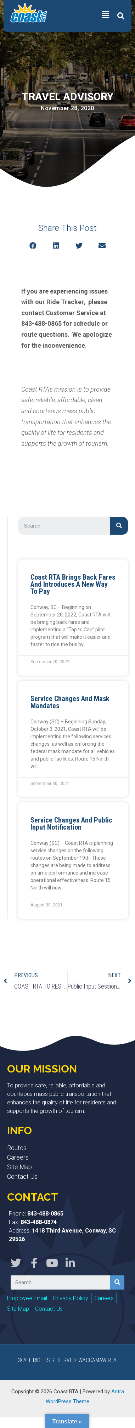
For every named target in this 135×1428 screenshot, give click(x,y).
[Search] (119, 526)
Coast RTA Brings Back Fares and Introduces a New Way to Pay (72, 584)
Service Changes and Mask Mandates (69, 702)
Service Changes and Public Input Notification (71, 823)
